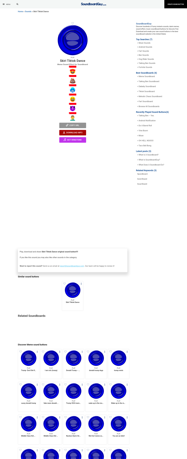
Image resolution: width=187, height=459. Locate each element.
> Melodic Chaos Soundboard (149, 96)
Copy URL (72, 125)
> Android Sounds (144, 47)
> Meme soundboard (146, 76)
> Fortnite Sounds (144, 67)
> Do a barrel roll (144, 125)
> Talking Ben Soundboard (148, 81)
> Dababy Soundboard (146, 86)
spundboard (142, 174)
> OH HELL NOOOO (145, 140)
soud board (142, 184)
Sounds (28, 11)
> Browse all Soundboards (148, 106)
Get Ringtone (73, 140)
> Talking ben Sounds (146, 63)
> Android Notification (146, 120)
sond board (142, 179)
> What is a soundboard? (147, 155)
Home (20, 11)
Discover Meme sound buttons (32, 344)
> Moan (140, 135)
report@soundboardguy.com (72, 266)
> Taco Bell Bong (144, 145)
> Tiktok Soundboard (146, 91)
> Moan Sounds (144, 43)
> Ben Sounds (143, 55)
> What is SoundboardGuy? (148, 160)
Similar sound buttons (28, 276)
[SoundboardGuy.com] (93, 4)
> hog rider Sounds (145, 59)
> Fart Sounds (143, 51)
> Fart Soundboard (145, 101)
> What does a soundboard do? (150, 165)
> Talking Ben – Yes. (145, 115)
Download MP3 (73, 132)
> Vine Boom (142, 130)
